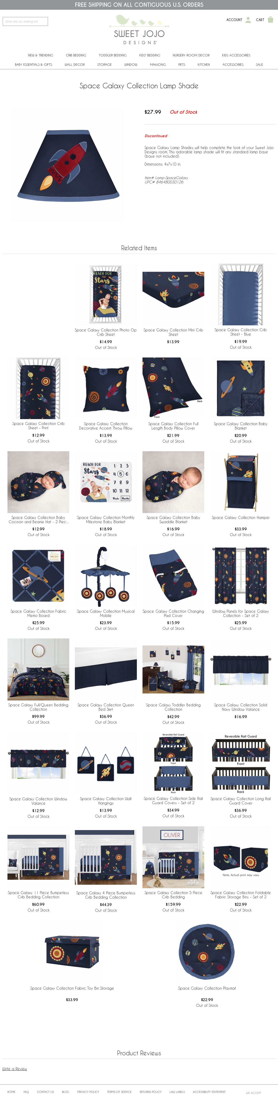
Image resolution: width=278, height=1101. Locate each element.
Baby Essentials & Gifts (33, 64)
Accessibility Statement (209, 1091)
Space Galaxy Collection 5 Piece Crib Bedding (173, 894)
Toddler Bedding (113, 55)
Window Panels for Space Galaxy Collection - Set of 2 (240, 613)
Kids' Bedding (149, 55)
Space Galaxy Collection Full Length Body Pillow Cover (173, 426)
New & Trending (40, 55)
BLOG (65, 1091)
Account (234, 20)
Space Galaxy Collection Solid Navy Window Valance (240, 707)
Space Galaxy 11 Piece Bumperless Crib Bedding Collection (38, 894)
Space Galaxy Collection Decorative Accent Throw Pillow (105, 426)
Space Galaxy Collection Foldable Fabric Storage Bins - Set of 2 (241, 894)
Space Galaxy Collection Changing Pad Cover (173, 613)
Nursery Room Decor (191, 55)
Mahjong (158, 64)
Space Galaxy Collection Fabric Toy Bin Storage (72, 988)
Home (11, 1091)
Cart (260, 20)
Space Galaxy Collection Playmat (207, 988)
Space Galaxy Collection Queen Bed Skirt (106, 707)
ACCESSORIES (233, 64)
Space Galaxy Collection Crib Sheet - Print (38, 425)
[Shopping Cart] (270, 20)
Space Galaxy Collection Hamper (241, 517)
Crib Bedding (76, 55)
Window (130, 64)
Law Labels (177, 1091)
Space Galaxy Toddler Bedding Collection (173, 707)
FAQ (26, 1091)
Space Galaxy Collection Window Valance (38, 801)
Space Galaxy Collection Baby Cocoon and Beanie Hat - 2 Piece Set (38, 519)
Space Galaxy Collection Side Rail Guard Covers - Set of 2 (173, 800)
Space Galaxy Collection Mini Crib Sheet (173, 332)
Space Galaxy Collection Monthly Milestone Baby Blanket (106, 519)
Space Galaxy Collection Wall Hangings (105, 800)
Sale (259, 64)
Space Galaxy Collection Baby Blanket (241, 426)
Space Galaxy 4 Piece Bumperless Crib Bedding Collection (105, 895)
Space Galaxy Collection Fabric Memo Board (38, 613)
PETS (181, 64)
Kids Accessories (236, 55)
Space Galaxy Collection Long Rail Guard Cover (241, 800)
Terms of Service (119, 1091)
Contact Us (45, 1091)
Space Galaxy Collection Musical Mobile (106, 613)
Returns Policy (151, 1091)
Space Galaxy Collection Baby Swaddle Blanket (173, 519)
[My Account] (248, 20)
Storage (104, 64)
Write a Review (14, 1069)
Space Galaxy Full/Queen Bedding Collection (38, 707)
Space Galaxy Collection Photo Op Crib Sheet (106, 332)
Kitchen (204, 64)
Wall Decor (75, 64)
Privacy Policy (88, 1091)
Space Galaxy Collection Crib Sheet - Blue (241, 332)
